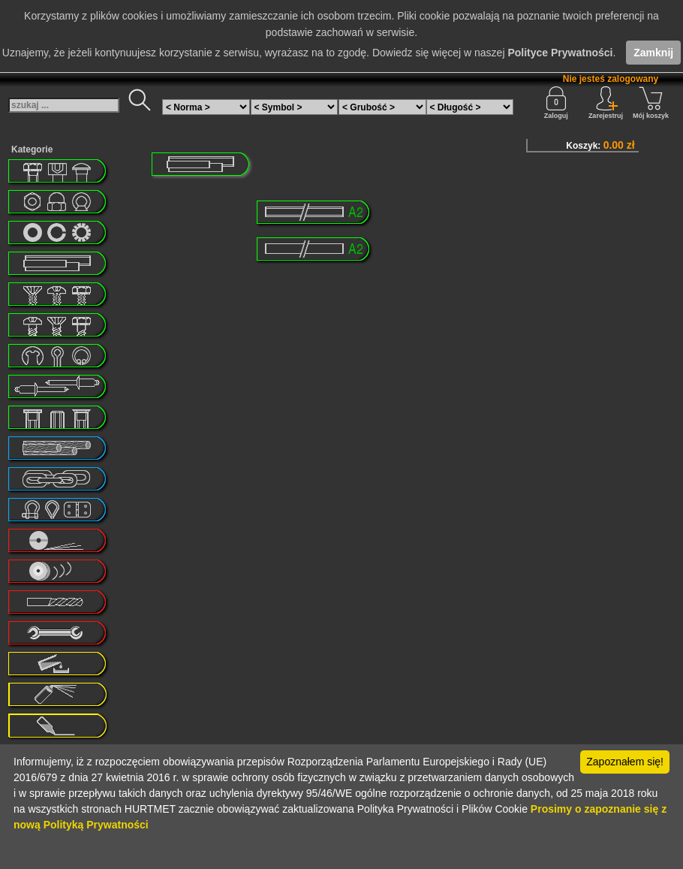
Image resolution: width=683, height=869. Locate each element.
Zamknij (653, 53)
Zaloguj (556, 102)
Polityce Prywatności (559, 53)
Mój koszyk (651, 102)
